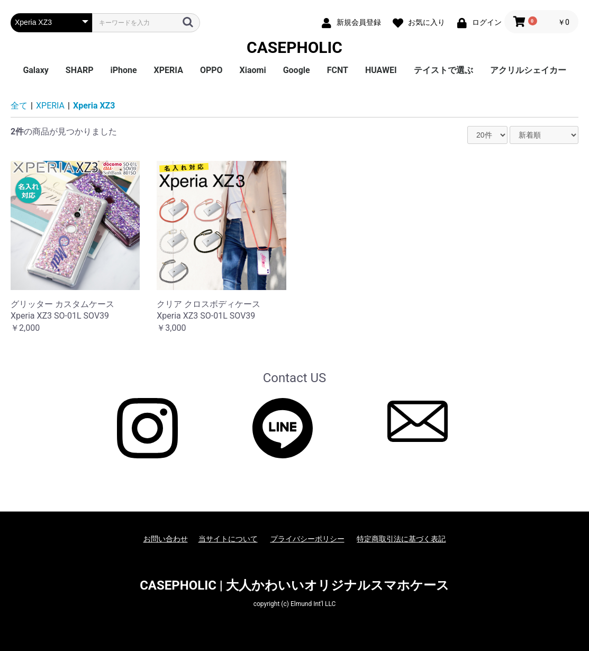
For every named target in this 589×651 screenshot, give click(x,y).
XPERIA (168, 70)
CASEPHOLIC (294, 47)
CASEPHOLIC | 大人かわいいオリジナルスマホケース (294, 585)
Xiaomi (253, 70)
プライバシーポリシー (307, 539)
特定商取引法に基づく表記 (401, 539)
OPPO (211, 70)
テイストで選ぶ (443, 70)
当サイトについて (228, 539)
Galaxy (35, 70)
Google (296, 70)
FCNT (337, 70)
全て (19, 106)
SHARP (80, 70)
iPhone (123, 70)
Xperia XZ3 (94, 106)
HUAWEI (381, 70)
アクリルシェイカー (528, 70)
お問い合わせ (165, 539)
